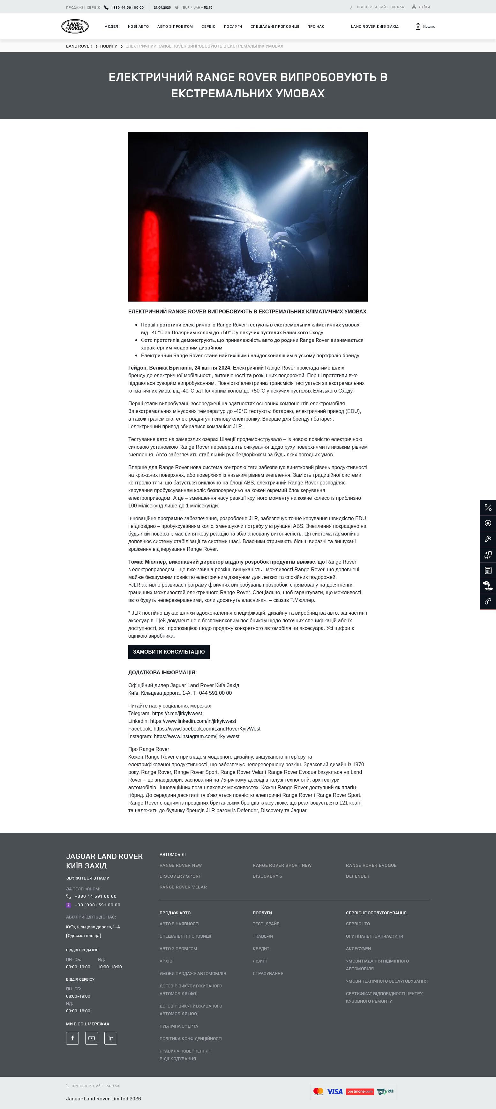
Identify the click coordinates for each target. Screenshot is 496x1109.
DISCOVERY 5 (267, 876)
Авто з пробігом (175, 26)
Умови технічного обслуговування (387, 981)
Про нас (316, 26)
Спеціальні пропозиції (275, 26)
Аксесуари (358, 948)
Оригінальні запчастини (374, 936)
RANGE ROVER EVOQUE (371, 865)
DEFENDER (358, 876)
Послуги (233, 26)
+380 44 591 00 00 (124, 7)
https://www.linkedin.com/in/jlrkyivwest (193, 721)
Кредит (261, 948)
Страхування (268, 973)
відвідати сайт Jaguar (381, 6)
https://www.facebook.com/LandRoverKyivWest (207, 728)
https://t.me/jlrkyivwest (177, 713)
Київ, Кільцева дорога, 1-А (159, 693)
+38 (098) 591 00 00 (93, 905)
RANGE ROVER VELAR (183, 887)
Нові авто (138, 26)
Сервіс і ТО (358, 923)
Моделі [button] (112, 26)
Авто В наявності (179, 923)
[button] (425, 26)
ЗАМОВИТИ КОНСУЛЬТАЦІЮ (169, 652)
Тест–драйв (266, 923)
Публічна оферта (179, 1026)
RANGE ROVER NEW (181, 865)
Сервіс (208, 26)
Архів (166, 961)
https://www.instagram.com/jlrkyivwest (197, 736)
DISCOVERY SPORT (181, 876)
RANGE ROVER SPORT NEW (282, 865)
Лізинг (260, 961)
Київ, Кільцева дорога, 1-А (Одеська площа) (93, 931)
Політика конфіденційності (191, 1038)
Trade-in (263, 936)
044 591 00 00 (215, 693)
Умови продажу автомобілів (193, 973)
